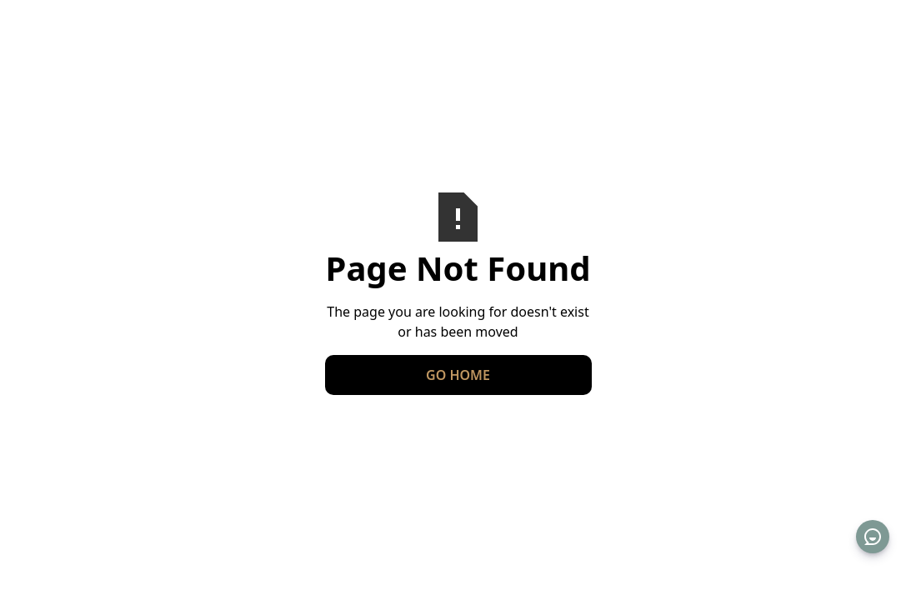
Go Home (458, 375)
